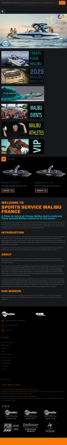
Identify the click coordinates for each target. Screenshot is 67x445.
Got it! (62, 2)
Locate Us (9, 329)
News (3, 351)
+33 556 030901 (12, 325)
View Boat (7, 190)
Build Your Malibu (7, 342)
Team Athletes (6, 360)
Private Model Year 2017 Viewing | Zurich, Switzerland (19, 396)
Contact (4, 369)
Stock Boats (5, 345)
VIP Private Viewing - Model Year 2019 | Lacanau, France (19, 389)
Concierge (4, 366)
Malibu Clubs (5, 357)
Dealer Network (6, 354)
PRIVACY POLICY (6, 379)
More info (52, 2)
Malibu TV (4, 348)
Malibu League (5, 363)
